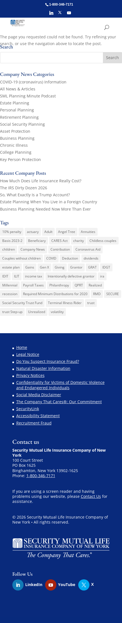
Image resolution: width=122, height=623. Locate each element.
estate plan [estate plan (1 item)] (11, 267)
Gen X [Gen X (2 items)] (44, 267)
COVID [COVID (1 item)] (51, 258)
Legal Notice (27, 354)
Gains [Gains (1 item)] (29, 267)
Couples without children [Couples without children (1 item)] (21, 258)
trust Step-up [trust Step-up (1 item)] (12, 311)
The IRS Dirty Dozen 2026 (23, 187)
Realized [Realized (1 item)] (95, 285)
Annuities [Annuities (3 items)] (88, 231)
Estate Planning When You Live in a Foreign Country (48, 201)
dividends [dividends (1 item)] (91, 258)
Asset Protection (15, 131)
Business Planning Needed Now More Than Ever (45, 209)
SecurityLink (27, 408)
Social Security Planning (22, 124)
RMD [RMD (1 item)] (97, 293)
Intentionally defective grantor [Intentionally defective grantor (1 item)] (71, 276)
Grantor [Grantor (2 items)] (76, 267)
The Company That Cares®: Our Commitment (59, 401)
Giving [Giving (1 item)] (60, 267)
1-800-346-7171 (40, 475)
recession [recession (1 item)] (9, 293)
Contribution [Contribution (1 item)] (60, 249)
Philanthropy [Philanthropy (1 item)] (59, 285)
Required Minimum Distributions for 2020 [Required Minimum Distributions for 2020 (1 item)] (55, 293)
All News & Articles (17, 89)
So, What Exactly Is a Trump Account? (35, 194)
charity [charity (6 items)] (78, 240)
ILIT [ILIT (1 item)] (16, 276)
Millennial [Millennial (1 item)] (9, 285)
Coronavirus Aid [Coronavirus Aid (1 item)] (87, 249)
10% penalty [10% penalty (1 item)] (11, 231)
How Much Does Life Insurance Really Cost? (40, 180)
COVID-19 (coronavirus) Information (33, 82)
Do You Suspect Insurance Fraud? (47, 361)
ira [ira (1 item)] (102, 276)
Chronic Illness (14, 145)
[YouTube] (69, 14)
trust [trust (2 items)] (91, 302)
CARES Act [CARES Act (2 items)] (59, 240)
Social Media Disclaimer (38, 394)
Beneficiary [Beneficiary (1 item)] (37, 240)
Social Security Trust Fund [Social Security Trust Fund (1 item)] (22, 302)
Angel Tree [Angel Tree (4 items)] (66, 231)
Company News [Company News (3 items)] (32, 249)
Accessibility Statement (38, 415)
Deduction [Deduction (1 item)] (70, 258)
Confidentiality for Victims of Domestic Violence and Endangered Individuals (60, 385)
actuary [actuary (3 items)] (33, 231)
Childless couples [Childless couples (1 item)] (102, 240)
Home (21, 347)
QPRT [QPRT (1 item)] (79, 285)
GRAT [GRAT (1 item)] (92, 267)
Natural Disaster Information (43, 368)
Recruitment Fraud (34, 423)
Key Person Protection (20, 159)
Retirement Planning (19, 117)
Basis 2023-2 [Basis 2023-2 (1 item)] (12, 240)
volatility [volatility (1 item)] (57, 311)
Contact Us (91, 496)
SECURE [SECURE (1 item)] (112, 293)
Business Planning (17, 138)
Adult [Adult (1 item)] (48, 231)
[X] (60, 14)
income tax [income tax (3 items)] (33, 276)
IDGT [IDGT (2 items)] (106, 267)
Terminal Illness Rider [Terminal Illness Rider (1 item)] (65, 302)
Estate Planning (14, 103)
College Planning (15, 152)
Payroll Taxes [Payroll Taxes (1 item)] (33, 285)
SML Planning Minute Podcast (28, 96)
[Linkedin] (51, 14)
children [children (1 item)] (8, 249)
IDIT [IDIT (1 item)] (5, 276)
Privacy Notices (30, 375)
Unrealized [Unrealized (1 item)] (36, 311)
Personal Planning (17, 110)
